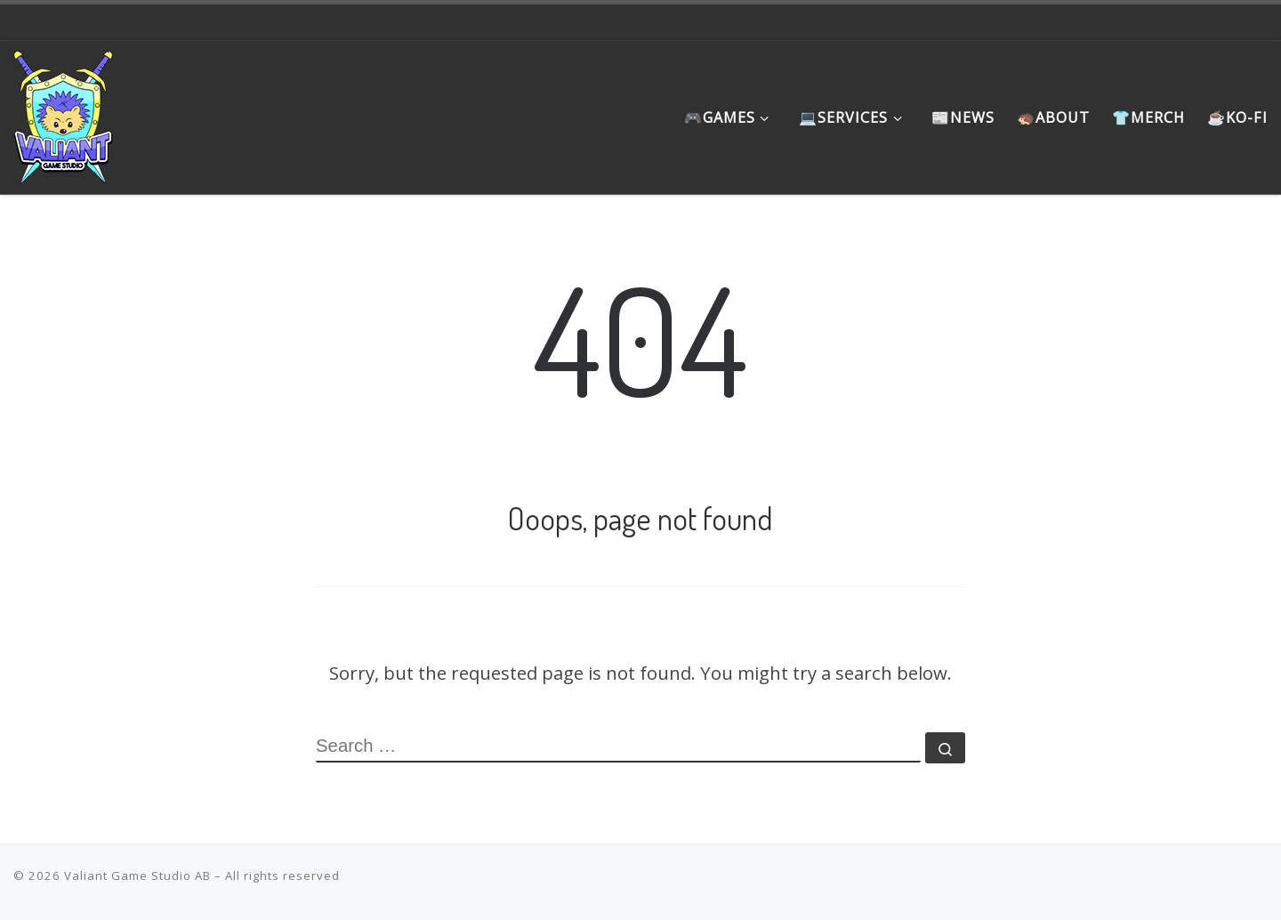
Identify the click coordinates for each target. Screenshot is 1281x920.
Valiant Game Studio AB (137, 876)
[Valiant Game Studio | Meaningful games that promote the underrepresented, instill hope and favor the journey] (63, 112)
